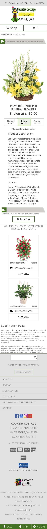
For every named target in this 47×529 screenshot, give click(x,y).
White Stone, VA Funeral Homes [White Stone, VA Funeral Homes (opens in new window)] (16, 492)
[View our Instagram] (26, 417)
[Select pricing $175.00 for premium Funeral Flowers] (37, 122)
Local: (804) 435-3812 (23, 436)
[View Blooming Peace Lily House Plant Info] (23, 291)
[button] (23, 465)
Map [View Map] (23, 526)
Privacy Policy (12, 514)
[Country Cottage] (23, 21)
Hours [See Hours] (39, 526)
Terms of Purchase (31, 514)
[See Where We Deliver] (23, 372)
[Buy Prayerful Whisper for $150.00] (23, 219)
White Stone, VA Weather (18, 506)
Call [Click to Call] (8, 526)
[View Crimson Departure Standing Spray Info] (23, 248)
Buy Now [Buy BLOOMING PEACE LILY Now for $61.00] (23, 317)
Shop (12, 28)
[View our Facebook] (17, 417)
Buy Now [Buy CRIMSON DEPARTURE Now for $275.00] (23, 274)
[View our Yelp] (30, 417)
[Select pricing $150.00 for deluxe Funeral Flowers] (24, 122)
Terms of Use (23, 519)
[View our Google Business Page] (21, 417)
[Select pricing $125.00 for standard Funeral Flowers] (11, 122)
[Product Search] (23, 357)
